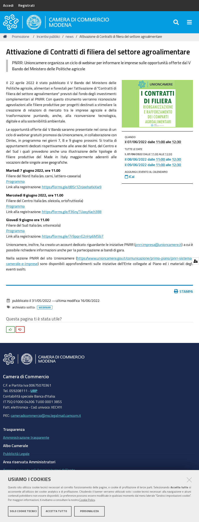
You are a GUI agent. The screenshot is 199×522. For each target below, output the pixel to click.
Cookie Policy (87, 500)
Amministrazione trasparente (26, 442)
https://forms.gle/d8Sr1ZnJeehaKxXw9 (71, 191)
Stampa (183, 296)
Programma (15, 186)
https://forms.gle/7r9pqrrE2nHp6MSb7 (72, 241)
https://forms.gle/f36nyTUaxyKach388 (71, 216)
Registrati (26, 5)
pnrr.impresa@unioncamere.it (158, 249)
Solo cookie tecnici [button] (23, 511)
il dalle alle (153, 164)
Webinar (45, 312)
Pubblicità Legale (16, 458)
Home (5, 41)
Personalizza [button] (89, 511)
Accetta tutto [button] (56, 511)
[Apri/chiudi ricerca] (176, 24)
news (70, 41)
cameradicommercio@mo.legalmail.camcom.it (46, 420)
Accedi (8, 5)
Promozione (20, 41)
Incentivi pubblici (48, 41)
